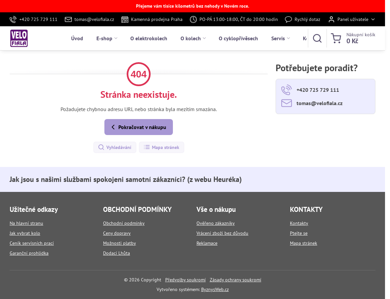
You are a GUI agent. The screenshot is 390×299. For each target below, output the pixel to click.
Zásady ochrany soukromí (235, 280)
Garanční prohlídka (29, 253)
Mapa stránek (161, 147)
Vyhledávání (114, 147)
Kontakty (299, 223)
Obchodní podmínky (124, 223)
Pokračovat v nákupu (137, 127)
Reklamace (206, 243)
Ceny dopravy (117, 233)
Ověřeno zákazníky (215, 223)
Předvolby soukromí (185, 280)
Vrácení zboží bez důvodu (222, 233)
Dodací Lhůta (116, 253)
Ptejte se (299, 233)
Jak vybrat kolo (25, 233)
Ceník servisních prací (32, 243)
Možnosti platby (119, 243)
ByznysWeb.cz (215, 289)
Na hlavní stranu (26, 223)
